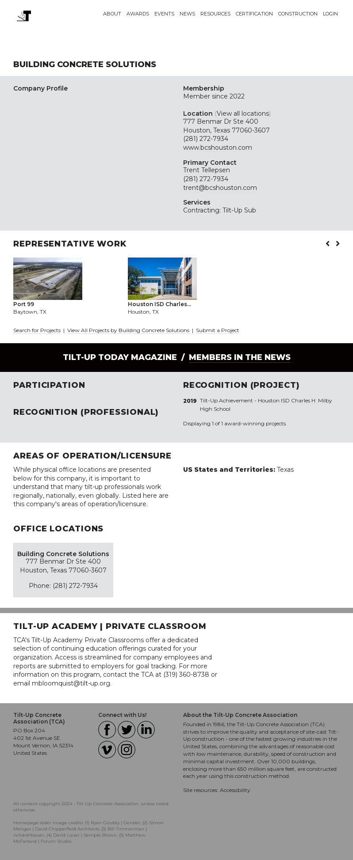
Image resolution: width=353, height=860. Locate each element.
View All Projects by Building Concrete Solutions (129, 330)
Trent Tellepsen (206, 170)
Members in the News (240, 357)
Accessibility (235, 790)
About (112, 14)
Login (330, 14)
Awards (138, 14)
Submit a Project (217, 330)
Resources (215, 14)
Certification (254, 14)
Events (164, 14)
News (187, 14)
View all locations (243, 113)
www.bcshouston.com (217, 148)
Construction (298, 14)
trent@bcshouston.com (220, 188)
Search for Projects (37, 330)
